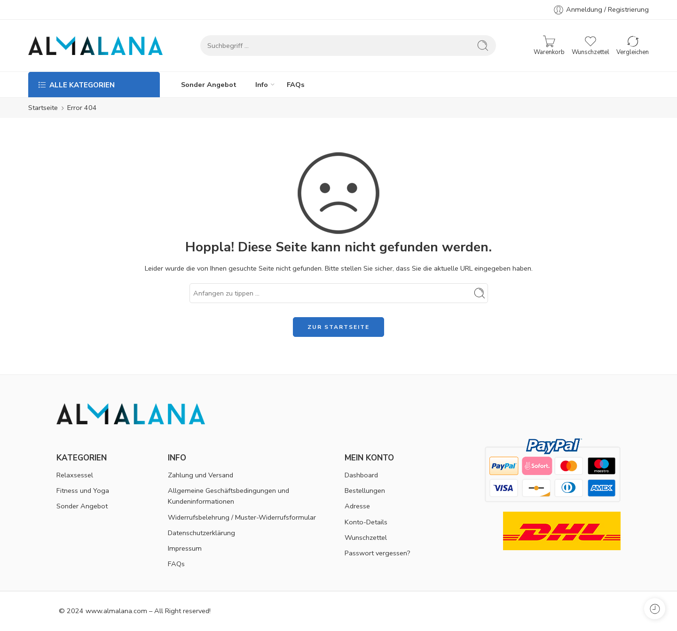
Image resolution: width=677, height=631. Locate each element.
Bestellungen (365, 490)
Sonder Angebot (208, 84)
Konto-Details (366, 522)
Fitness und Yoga (82, 490)
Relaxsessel (74, 475)
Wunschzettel (366, 537)
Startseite (43, 107)
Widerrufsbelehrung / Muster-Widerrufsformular (242, 517)
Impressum (185, 548)
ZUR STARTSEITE (338, 327)
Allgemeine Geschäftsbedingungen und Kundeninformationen (228, 496)
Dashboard (361, 475)
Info (261, 84)
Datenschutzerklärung (201, 533)
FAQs (296, 84)
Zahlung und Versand (200, 475)
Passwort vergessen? (377, 553)
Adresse (357, 506)
